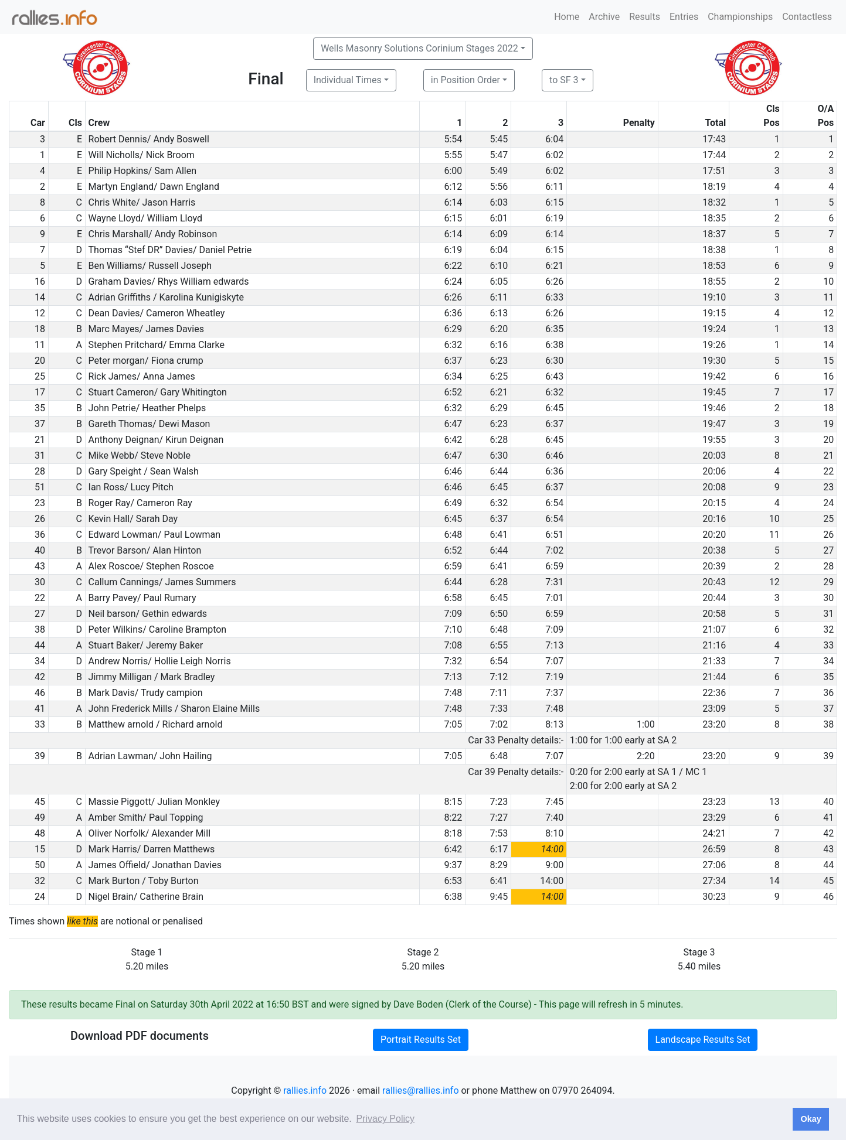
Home (566, 16)
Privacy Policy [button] (385, 1119)
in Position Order (465, 80)
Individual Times (348, 80)
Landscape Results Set (702, 1039)
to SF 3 (563, 80)
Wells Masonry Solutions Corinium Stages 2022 (419, 48)
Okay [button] (810, 1119)
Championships (740, 16)
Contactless (807, 16)
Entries (684, 16)
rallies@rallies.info (420, 1090)
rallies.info (305, 1090)
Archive (604, 16)
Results (644, 16)
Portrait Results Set (420, 1039)
